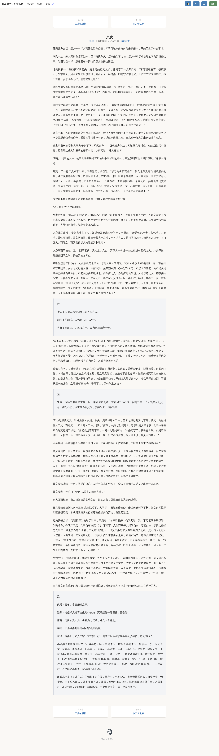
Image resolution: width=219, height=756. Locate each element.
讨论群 (30, 3)
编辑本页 (125, 41)
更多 (47, 3)
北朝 (39, 3)
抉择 (91, 41)
